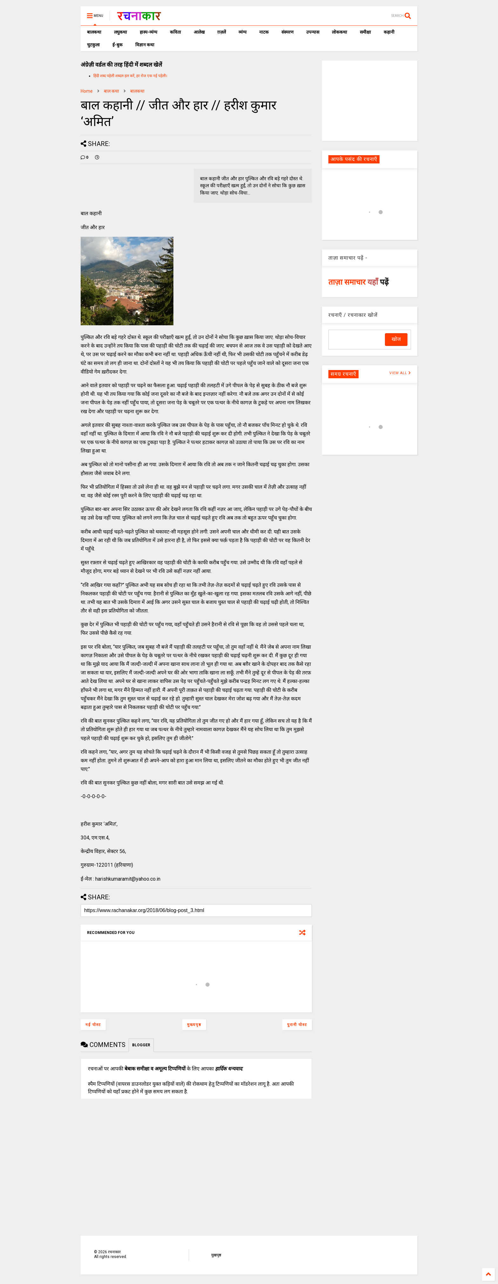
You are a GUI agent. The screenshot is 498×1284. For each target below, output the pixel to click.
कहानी (389, 32)
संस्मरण (287, 32)
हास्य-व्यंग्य (148, 32)
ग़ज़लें (221, 32)
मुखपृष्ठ (216, 1255)
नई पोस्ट (93, 1025)
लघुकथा (120, 32)
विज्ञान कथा (144, 44)
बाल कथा (111, 91)
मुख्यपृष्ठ (194, 1025)
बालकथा (94, 32)
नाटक (264, 32)
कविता (175, 32)
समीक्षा (365, 32)
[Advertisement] (369, 100)
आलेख (199, 32)
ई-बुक (117, 44)
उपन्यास (312, 32)
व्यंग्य (242, 32)
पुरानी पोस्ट (297, 1025)
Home (87, 91)
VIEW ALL (400, 373)
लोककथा (339, 32)
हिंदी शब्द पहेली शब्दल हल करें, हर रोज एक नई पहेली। (130, 76)
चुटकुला (93, 44)
